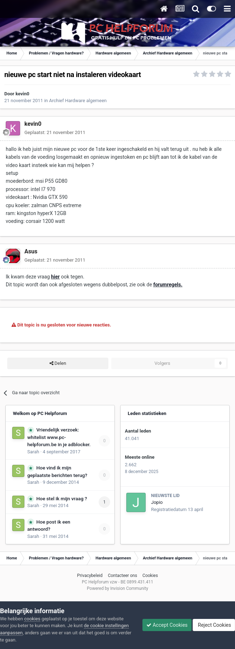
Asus (30, 251)
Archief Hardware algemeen (78, 100)
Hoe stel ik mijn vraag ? (61, 498)
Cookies (150, 575)
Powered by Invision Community (117, 588)
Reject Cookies (214, 625)
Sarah (33, 451)
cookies (32, 618)
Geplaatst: (54, 132)
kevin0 (22, 93)
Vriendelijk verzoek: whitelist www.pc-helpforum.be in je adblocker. (59, 437)
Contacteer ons (122, 575)
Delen (58, 363)
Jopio (157, 502)
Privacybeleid (90, 575)
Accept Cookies (167, 625)
